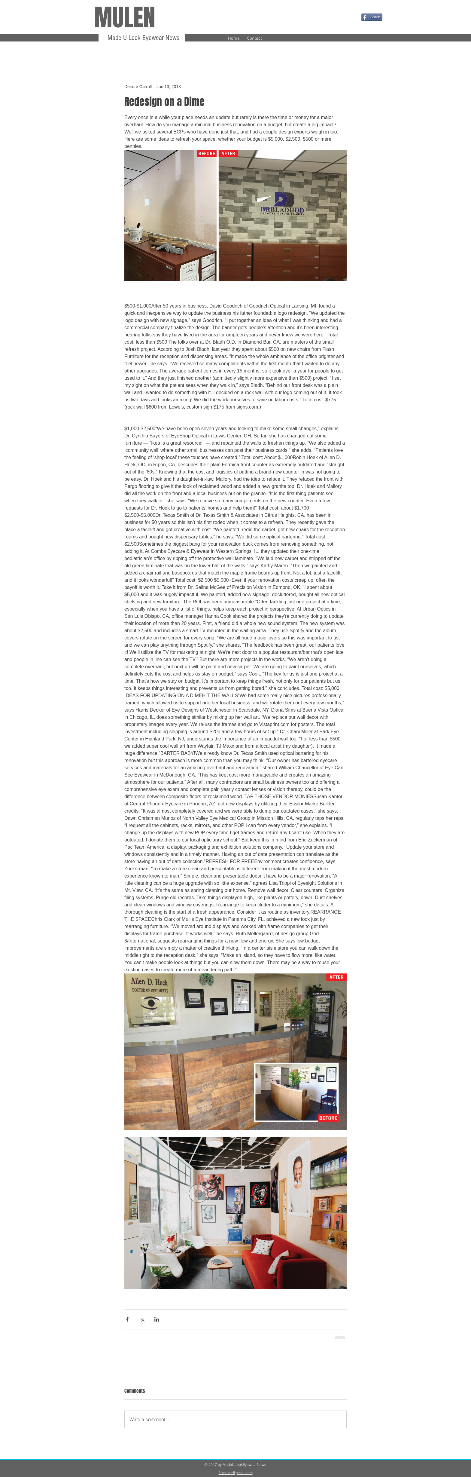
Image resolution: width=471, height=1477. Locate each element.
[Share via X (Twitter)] (142, 1319)
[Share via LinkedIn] (157, 1319)
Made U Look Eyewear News (142, 38)
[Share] (371, 17)
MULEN (124, 17)
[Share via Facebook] (127, 1319)
